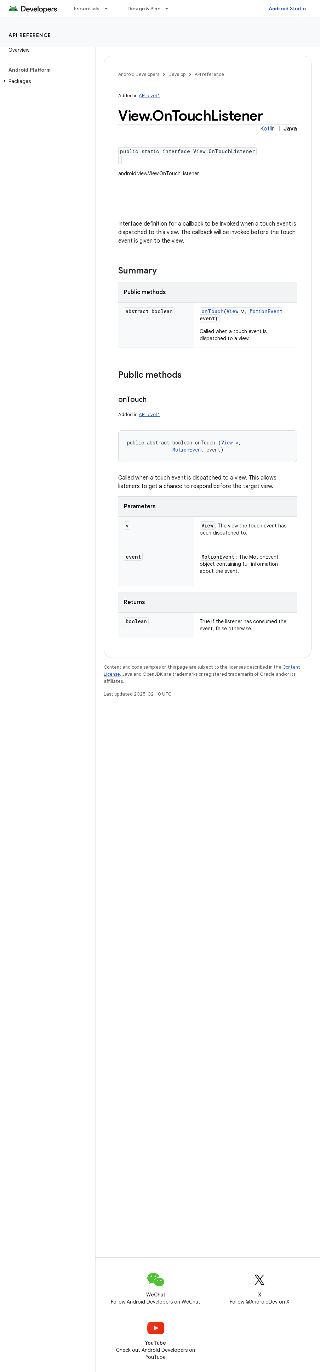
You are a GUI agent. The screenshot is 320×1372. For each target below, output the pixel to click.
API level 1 (149, 96)
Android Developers (138, 74)
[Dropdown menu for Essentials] (109, 8)
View (232, 311)
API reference (29, 35)
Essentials (87, 8)
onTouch (212, 311)
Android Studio (287, 8)
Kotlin (267, 128)
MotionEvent (266, 311)
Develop (176, 74)
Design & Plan (143, 8)
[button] (46, 81)
